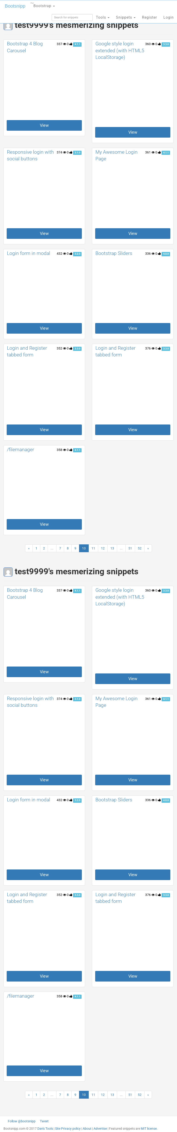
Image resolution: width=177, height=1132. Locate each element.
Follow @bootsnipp (21, 1121)
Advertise (100, 1128)
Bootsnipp (15, 6)
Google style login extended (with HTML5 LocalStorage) (119, 50)
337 (61, 44)
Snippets (126, 17)
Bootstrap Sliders (113, 253)
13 (112, 548)
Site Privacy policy (68, 1128)
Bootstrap (43, 4)
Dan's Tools (45, 1128)
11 (93, 548)
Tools (102, 17)
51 (130, 548)
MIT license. (149, 1128)
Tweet (44, 1121)
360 (150, 44)
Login (168, 17)
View (44, 125)
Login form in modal (28, 253)
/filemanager (20, 449)
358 (61, 450)
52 (140, 548)
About (87, 1128)
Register (149, 17)
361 (150, 152)
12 (103, 548)
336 (150, 253)
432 (61, 253)
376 (150, 348)
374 (61, 152)
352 (61, 348)
